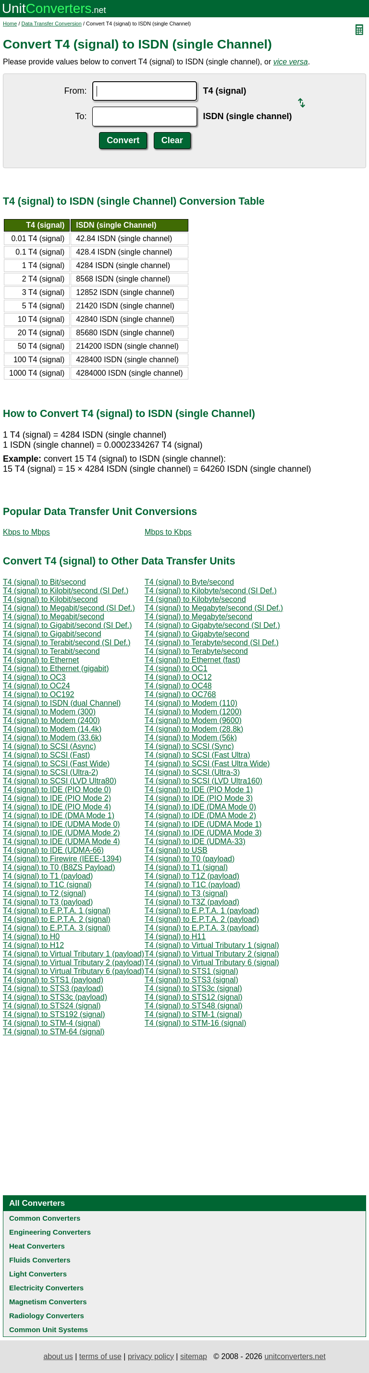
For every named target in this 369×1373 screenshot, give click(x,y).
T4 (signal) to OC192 (38, 694)
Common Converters (44, 1218)
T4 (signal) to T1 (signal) (186, 867)
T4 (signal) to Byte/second (189, 582)
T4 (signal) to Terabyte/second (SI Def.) (212, 642)
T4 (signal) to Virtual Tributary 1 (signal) (212, 945)
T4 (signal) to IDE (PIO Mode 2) (57, 798)
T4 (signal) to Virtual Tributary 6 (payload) (73, 971)
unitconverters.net (294, 1356)
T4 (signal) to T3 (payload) (48, 902)
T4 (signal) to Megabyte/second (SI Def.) (214, 608)
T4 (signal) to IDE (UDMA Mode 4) (61, 841)
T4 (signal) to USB (176, 850)
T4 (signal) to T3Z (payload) (192, 902)
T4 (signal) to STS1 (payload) (53, 980)
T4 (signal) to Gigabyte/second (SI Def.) (212, 625)
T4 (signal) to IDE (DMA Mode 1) (58, 815)
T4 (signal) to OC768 (180, 694)
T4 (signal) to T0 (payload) (189, 859)
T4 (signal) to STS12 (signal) (194, 997)
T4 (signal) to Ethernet (41, 660)
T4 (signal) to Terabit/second (51, 651)
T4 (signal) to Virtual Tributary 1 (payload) (73, 954)
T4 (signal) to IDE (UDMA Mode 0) (61, 824)
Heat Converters (37, 1246)
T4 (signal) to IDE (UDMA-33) (195, 841)
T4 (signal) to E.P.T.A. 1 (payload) (202, 911)
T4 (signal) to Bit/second (44, 582)
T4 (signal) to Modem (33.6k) (52, 738)
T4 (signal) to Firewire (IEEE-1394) (62, 859)
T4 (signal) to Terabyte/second (196, 651)
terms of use (100, 1356)
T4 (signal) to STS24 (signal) (52, 1006)
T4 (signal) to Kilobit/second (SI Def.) (65, 591)
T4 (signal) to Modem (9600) (193, 720)
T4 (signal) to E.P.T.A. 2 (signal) (57, 919)
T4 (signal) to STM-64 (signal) (54, 1032)
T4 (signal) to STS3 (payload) (53, 988)
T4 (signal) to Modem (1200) (193, 712)
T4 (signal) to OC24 (36, 686)
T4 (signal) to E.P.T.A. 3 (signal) (57, 928)
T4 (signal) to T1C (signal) (47, 885)
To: (80, 116)
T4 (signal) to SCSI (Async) (49, 746)
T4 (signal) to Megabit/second (53, 617)
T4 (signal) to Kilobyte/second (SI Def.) (211, 591)
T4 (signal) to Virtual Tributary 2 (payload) (73, 962)
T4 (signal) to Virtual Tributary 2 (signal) (212, 954)
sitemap (193, 1356)
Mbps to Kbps (168, 532)
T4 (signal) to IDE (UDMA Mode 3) (203, 833)
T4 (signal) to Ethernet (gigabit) (56, 668)
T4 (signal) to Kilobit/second (50, 599)
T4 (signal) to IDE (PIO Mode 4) (57, 807)
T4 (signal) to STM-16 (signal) (195, 1023)
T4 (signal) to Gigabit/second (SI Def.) (67, 625)
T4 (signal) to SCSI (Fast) (46, 755)
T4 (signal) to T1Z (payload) (192, 876)
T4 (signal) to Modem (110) (191, 703)
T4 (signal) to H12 (33, 945)
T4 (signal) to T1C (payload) (192, 885)
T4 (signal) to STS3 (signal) (191, 980)
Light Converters (38, 1274)
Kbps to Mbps (26, 532)
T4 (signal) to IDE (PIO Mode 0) (57, 789)
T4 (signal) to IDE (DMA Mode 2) (200, 815)
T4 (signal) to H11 (175, 936)
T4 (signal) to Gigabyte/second (197, 634)
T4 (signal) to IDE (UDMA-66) (53, 850)
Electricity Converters (46, 1288)
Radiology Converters (46, 1316)
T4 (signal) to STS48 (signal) (194, 1006)
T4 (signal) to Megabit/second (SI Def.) (69, 608)
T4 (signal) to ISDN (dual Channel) (62, 703)
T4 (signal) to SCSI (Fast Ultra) (197, 755)
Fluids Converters (40, 1260)
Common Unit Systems (48, 1329)
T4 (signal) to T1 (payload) (48, 876)
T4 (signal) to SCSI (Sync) (189, 746)
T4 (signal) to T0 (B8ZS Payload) (59, 867)
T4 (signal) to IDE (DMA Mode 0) (200, 807)
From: (75, 91)
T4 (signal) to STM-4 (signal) (51, 1023)
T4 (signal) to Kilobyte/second (195, 599)
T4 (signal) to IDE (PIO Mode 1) (199, 789)
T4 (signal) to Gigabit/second (52, 634)
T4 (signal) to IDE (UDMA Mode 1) (203, 824)
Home (10, 23)
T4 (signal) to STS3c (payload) (55, 997)
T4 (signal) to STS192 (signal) (54, 1014)
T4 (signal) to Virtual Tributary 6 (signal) (212, 962)
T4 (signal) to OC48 (178, 686)
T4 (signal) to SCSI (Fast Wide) (56, 764)
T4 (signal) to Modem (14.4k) (52, 729)
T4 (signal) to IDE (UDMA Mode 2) (61, 833)
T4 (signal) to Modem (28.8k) (194, 729)
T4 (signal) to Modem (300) (49, 712)
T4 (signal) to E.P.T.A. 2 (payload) (202, 919)
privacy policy (151, 1356)
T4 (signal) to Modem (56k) (191, 738)
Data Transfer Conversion (52, 23)
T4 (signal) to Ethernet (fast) (192, 660)
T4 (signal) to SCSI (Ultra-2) (50, 772)
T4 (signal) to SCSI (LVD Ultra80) (59, 781)
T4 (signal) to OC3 (34, 677)
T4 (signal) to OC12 (178, 677)
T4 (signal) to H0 (31, 936)
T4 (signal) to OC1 (176, 668)
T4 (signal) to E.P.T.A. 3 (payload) (202, 928)
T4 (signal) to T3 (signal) (186, 893)
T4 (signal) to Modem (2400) (51, 720)
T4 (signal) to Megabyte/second (198, 617)
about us (58, 1356)
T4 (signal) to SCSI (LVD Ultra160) (203, 781)
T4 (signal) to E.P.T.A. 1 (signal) (57, 911)
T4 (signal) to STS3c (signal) (193, 988)
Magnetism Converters (48, 1302)
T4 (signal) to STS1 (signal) (191, 971)
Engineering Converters (50, 1232)
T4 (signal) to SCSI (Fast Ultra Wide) (207, 764)
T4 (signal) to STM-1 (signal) (193, 1014)
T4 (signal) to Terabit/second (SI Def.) (67, 642)
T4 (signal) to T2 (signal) (44, 893)
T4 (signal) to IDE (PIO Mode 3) (199, 798)
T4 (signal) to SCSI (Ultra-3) (192, 772)
